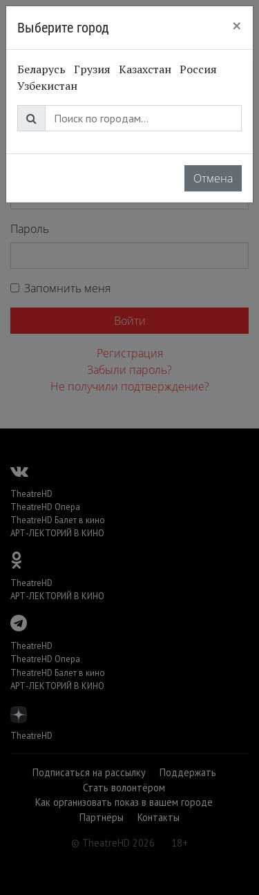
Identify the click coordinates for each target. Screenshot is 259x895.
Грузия (92, 69)
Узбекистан (47, 85)
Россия (198, 69)
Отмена (213, 178)
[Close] (237, 25)
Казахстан (145, 69)
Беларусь (41, 69)
